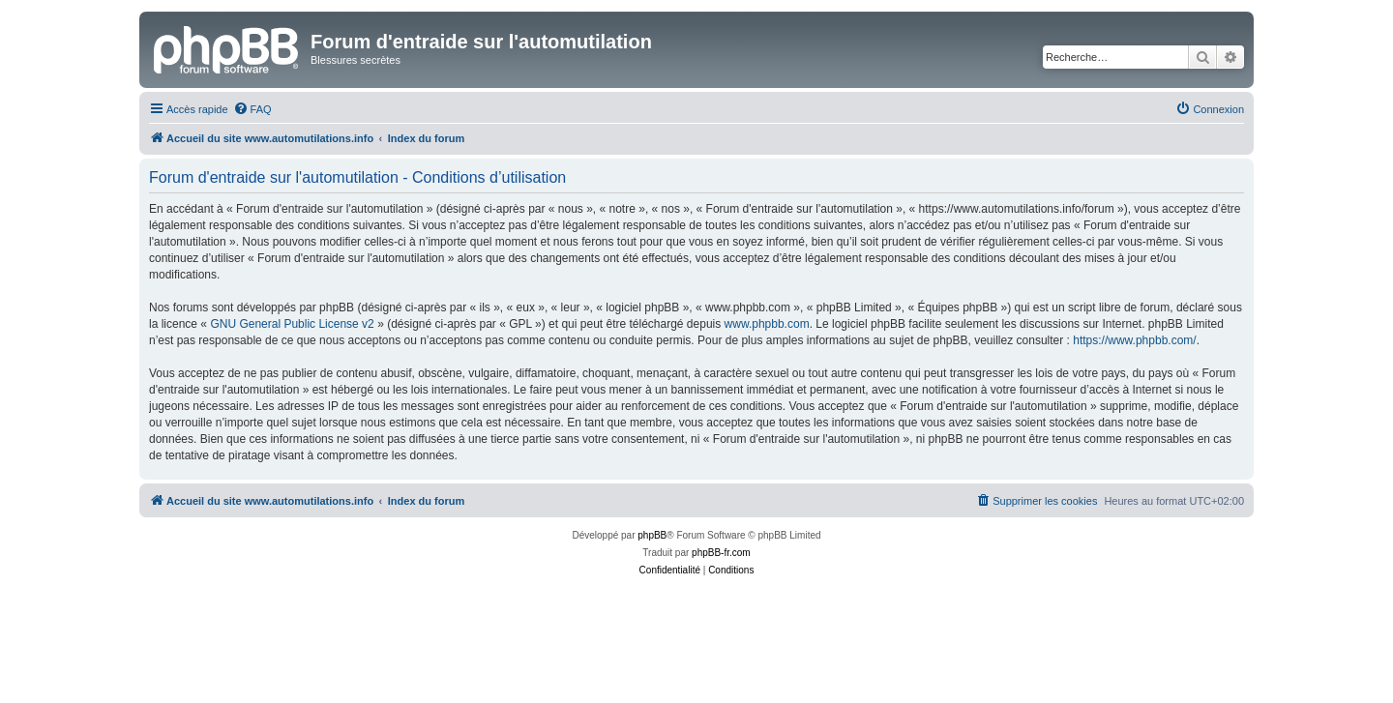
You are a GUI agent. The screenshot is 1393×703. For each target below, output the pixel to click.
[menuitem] (252, 109)
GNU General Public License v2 (291, 324)
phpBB (652, 535)
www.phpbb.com (767, 324)
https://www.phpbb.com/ (1134, 340)
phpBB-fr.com (721, 552)
